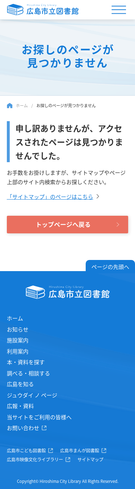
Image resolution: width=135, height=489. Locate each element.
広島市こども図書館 (26, 450)
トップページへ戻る (63, 224)
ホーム (22, 105)
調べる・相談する (28, 373)
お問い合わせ (23, 427)
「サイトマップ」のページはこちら (50, 196)
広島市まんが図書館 (79, 450)
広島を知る (20, 384)
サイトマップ (90, 459)
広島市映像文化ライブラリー (35, 459)
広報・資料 (20, 406)
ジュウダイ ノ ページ (32, 395)
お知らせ (17, 329)
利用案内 (17, 351)
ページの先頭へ (110, 266)
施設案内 (17, 340)
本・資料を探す (26, 362)
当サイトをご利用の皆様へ (39, 417)
